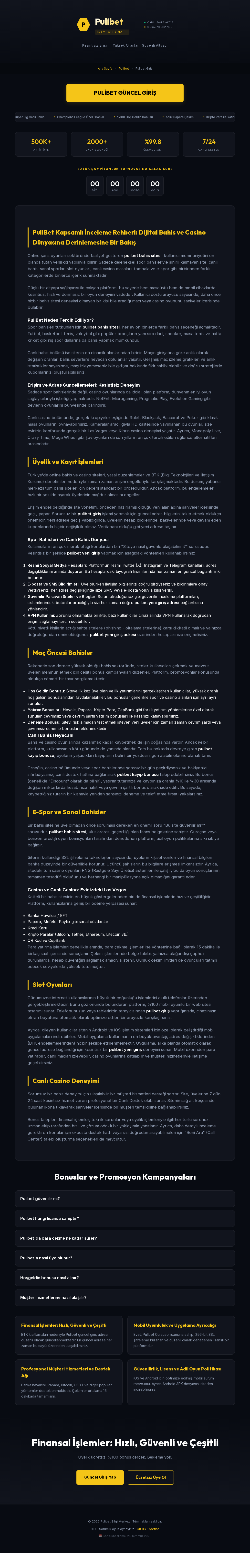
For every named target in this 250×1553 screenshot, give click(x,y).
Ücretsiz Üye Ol (151, 1477)
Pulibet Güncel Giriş (125, 92)
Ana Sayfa (105, 68)
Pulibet (124, 68)
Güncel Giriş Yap (100, 1477)
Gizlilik (141, 1529)
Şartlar (154, 1529)
